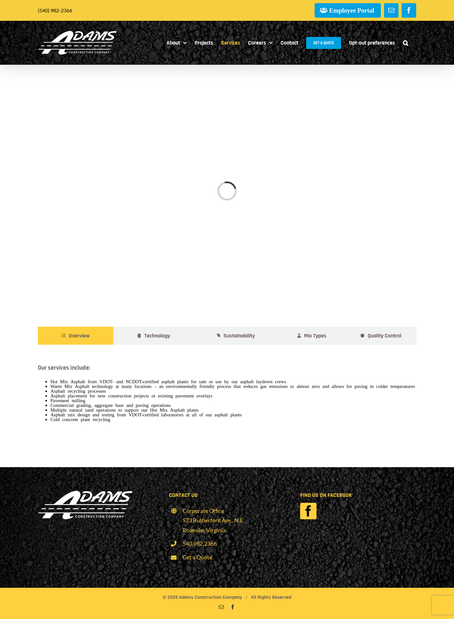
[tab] (76, 336)
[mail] (221, 607)
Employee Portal (352, 10)
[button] (405, 42)
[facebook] (308, 511)
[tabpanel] (227, 391)
